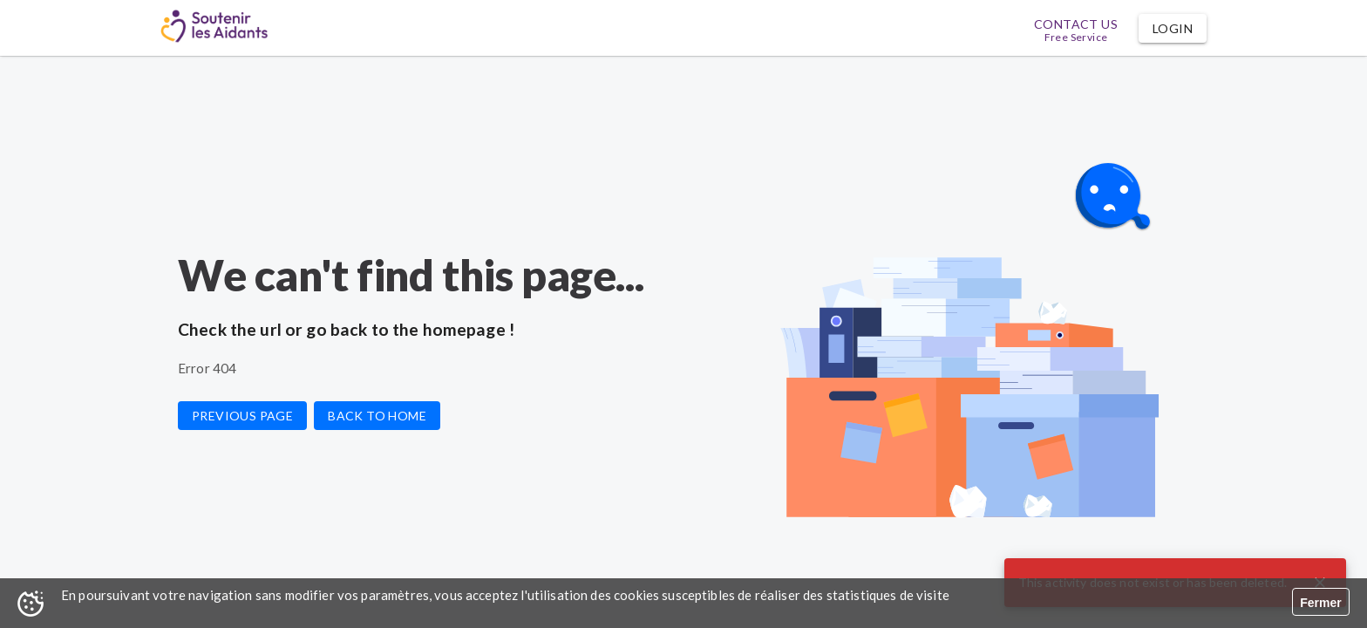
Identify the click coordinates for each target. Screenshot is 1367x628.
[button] (1173, 28)
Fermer (1320, 603)
